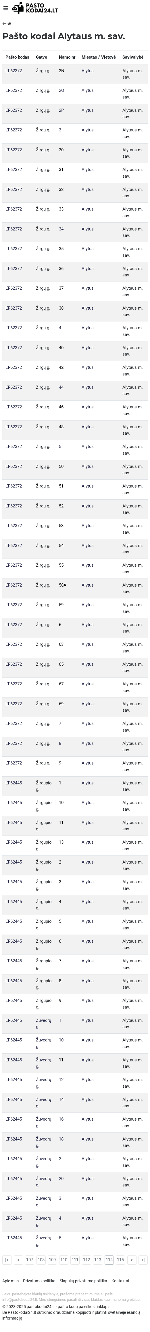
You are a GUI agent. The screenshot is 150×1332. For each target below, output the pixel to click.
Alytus (88, 70)
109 (52, 1259)
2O (61, 90)
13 (61, 842)
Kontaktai (120, 1281)
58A (62, 585)
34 (61, 229)
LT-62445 (13, 783)
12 (61, 1079)
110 (63, 1259)
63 (61, 644)
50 (61, 466)
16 (61, 1119)
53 (61, 525)
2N (61, 70)
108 (41, 1259)
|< (7, 1259)
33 (61, 209)
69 (61, 703)
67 (61, 684)
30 (61, 149)
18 (61, 1139)
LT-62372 (13, 70)
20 (61, 1178)
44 (61, 387)
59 (61, 604)
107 (29, 1259)
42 (61, 367)
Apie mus (10, 1281)
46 (61, 407)
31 (61, 169)
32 (61, 189)
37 (61, 288)
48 (61, 426)
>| (143, 1259)
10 (61, 802)
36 (61, 268)
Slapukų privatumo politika (83, 1281)
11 (61, 822)
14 (61, 1099)
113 (97, 1259)
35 (61, 248)
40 (61, 347)
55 (61, 565)
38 (61, 308)
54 (61, 545)
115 (120, 1259)
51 (61, 486)
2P (61, 110)
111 (75, 1259)
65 (61, 664)
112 (86, 1259)
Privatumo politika (39, 1281)
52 (61, 506)
